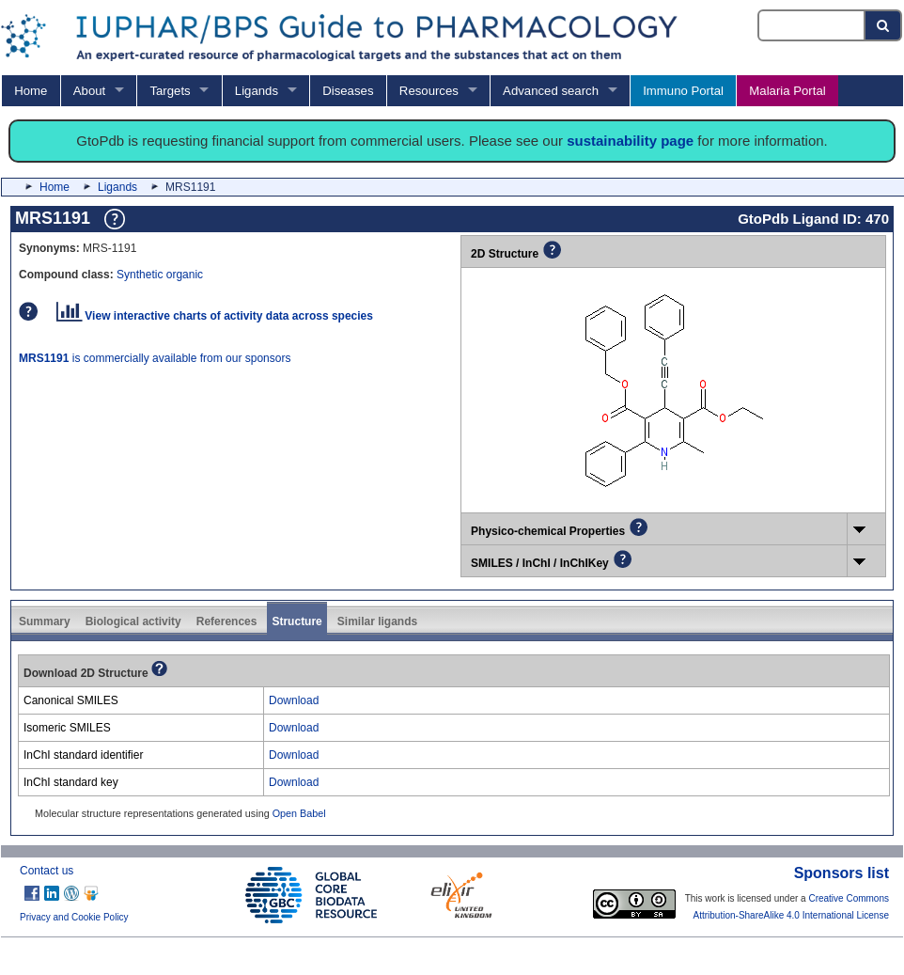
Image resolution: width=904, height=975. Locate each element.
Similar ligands (377, 621)
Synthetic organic (160, 274)
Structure (296, 621)
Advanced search (551, 91)
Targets (169, 91)
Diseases (347, 91)
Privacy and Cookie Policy (74, 917)
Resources (429, 91)
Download (294, 700)
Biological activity (133, 621)
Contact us (46, 870)
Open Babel (299, 813)
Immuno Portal (683, 91)
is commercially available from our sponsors (154, 358)
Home (30, 91)
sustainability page (630, 141)
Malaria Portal (787, 91)
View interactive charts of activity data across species (214, 315)
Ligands (256, 91)
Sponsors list (841, 873)
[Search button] (883, 25)
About (89, 91)
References (226, 621)
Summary (44, 621)
